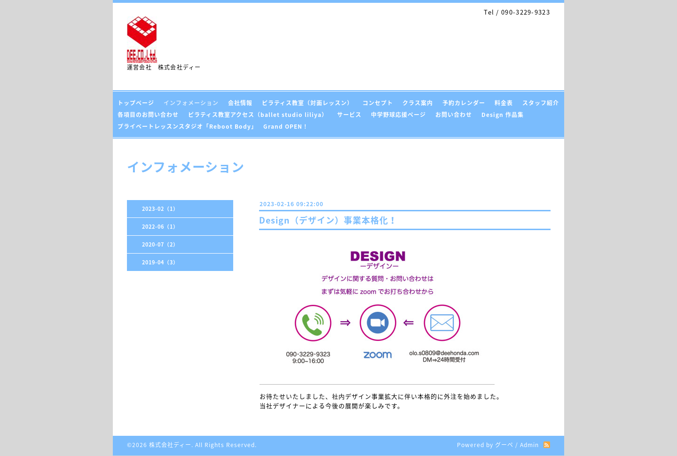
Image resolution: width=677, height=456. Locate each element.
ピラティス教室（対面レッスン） (307, 103)
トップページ (136, 103)
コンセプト (377, 103)
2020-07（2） (160, 244)
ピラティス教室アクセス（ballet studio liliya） (258, 114)
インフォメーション (191, 103)
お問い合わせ (453, 114)
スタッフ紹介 (540, 103)
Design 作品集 (502, 114)
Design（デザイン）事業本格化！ (328, 220)
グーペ (504, 445)
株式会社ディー (170, 445)
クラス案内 (417, 103)
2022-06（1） (160, 227)
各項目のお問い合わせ (148, 114)
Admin (529, 445)
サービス (349, 114)
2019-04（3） (160, 262)
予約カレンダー (463, 103)
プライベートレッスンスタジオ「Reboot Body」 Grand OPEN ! (212, 126)
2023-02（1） (160, 209)
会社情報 (240, 103)
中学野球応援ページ (398, 114)
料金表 (504, 103)
